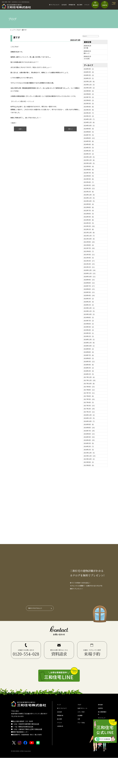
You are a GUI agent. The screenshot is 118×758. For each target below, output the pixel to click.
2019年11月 (89, 311)
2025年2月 (89, 113)
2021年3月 (89, 261)
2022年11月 (89, 198)
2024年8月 (89, 132)
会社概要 (80, 717)
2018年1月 (89, 374)
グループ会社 (82, 725)
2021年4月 (89, 258)
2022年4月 (89, 220)
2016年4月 (89, 440)
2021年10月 (89, 239)
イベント (87, 4)
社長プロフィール (83, 709)
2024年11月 (89, 122)
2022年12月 (89, 195)
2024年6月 (89, 138)
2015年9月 (89, 462)
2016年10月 (89, 421)
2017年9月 (89, 387)
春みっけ (87, 53)
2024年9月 (89, 129)
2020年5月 (89, 292)
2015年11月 (89, 456)
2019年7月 (89, 320)
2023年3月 (89, 185)
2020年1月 (89, 305)
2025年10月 (89, 88)
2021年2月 (89, 264)
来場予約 (101, 709)
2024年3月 (89, 147)
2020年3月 (89, 298)
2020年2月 (89, 302)
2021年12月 (89, 232)
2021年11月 (89, 235)
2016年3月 (89, 443)
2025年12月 (89, 81)
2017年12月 (89, 377)
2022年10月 (89, 201)
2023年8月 (89, 169)
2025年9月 (89, 91)
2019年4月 (89, 330)
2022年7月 (89, 210)
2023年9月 (89, 166)
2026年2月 (89, 75)
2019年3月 (89, 333)
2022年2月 (89, 226)
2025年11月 (89, 84)
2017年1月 (89, 412)
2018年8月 (89, 352)
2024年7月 (89, 135)
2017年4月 (89, 402)
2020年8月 (89, 283)
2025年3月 (89, 110)
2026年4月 (89, 69)
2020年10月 (89, 276)
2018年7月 (89, 355)
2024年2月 (89, 151)
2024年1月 (89, 154)
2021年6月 (89, 251)
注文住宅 (64, 4)
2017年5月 (89, 399)
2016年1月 (89, 449)
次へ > (70, 129)
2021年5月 (89, 254)
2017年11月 (89, 380)
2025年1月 (89, 116)
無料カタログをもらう (36, 608)
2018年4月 (89, 364)
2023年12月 (89, 157)
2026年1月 (89, 78)
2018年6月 (89, 358)
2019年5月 (89, 327)
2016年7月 (89, 431)
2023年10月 (89, 163)
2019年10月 (89, 314)
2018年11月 (89, 342)
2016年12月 (89, 415)
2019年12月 (89, 308)
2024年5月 (89, 141)
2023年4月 (89, 182)
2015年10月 (89, 459)
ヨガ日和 (87, 58)
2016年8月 (89, 427)
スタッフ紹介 (82, 713)
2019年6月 (89, 324)
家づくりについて (54, 4)
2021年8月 (89, 245)
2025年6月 (89, 100)
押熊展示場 (72, 4)
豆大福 (86, 48)
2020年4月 (89, 295)
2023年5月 (89, 179)
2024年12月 (89, 119)
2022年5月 (89, 217)
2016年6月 (89, 434)
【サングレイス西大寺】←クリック (22, 101)
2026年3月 (89, 72)
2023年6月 (89, 176)
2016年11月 (89, 418)
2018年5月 (89, 361)
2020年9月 (89, 280)
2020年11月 (89, 273)
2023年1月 (89, 191)
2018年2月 (89, 371)
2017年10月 (89, 383)
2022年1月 (89, 229)
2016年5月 (89, 437)
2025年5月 (89, 103)
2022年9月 (89, 204)
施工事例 (79, 4)
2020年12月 (89, 270)
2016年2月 (89, 446)
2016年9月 (89, 424)
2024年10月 (89, 125)
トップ (59, 705)
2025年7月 (89, 97)
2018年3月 (89, 368)
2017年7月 (89, 393)
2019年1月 (89, 336)
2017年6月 (89, 396)
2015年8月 (89, 465)
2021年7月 (89, 248)
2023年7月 (89, 173)
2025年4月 (89, 106)
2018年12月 (89, 339)
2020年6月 (89, 289)
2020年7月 (89, 286)
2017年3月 (89, 405)
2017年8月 (89, 390)
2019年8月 (89, 317)
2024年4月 (89, 144)
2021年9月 (89, 242)
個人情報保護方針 (102, 714)
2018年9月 (89, 349)
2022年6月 (89, 213)
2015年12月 (89, 453)
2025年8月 (89, 94)
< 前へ (20, 129)
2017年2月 (89, 409)
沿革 (79, 721)
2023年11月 (89, 160)
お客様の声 (60, 729)
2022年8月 (89, 207)
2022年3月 (89, 223)
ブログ (80, 705)
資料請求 (101, 705)
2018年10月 (89, 346)
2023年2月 (89, 188)
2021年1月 (89, 267)
